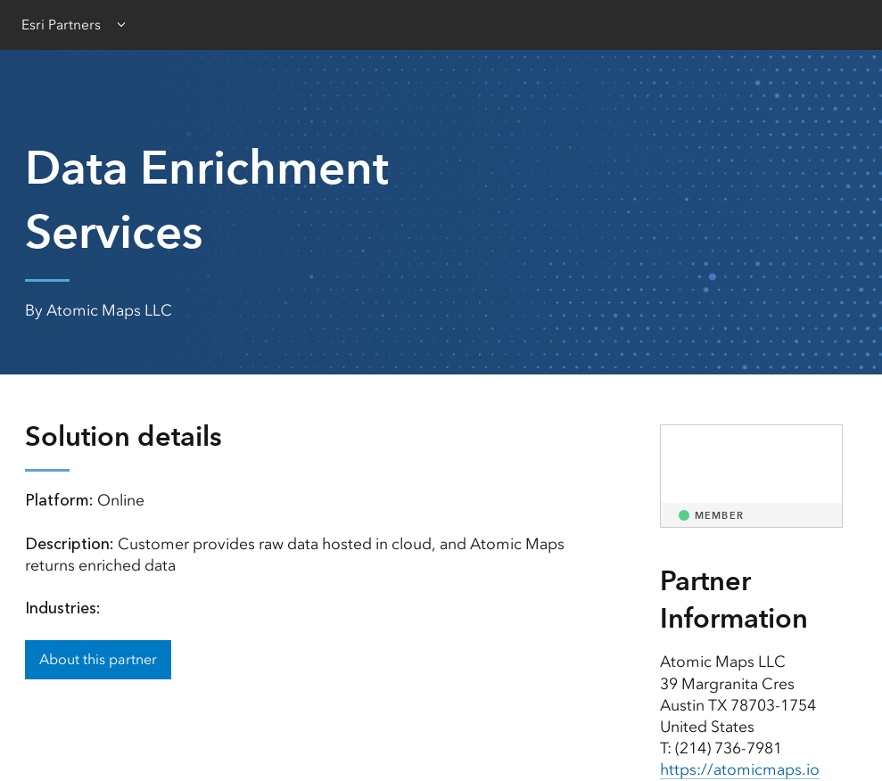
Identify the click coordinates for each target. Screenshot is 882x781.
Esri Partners (61, 24)
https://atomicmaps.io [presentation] (740, 769)
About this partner (98, 659)
